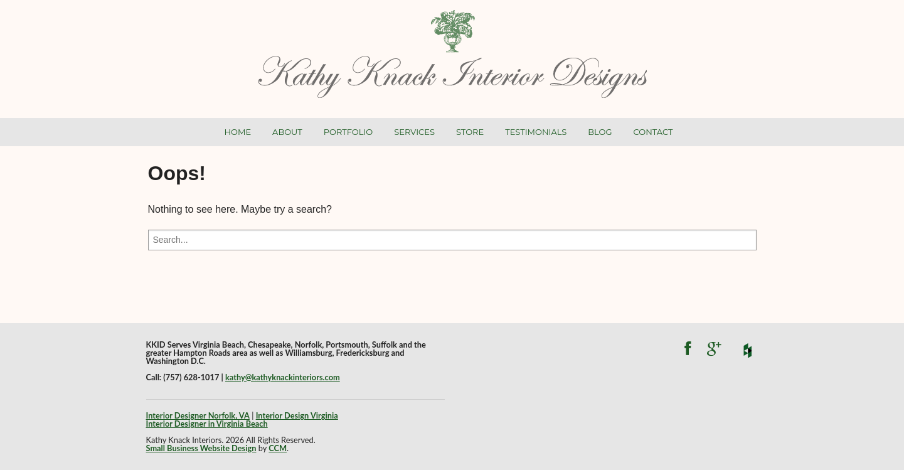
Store (470, 132)
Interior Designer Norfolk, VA (198, 415)
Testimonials (535, 132)
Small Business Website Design (201, 448)
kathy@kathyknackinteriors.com (282, 377)
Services (414, 132)
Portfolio (348, 132)
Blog (600, 132)
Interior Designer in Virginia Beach (207, 424)
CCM (278, 448)
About (287, 132)
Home (238, 132)
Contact (653, 132)
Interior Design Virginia (297, 415)
